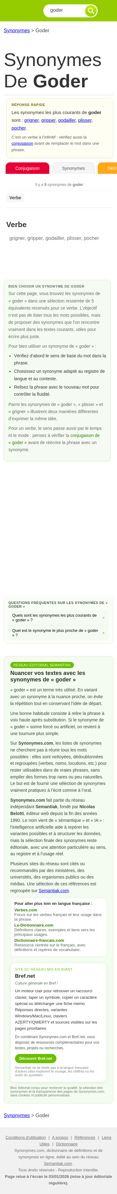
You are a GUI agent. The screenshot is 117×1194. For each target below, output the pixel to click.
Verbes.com (25, 910)
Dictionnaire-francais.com (39, 940)
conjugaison (22, 143)
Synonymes (17, 30)
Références (85, 1137)
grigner (31, 120)
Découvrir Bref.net (35, 1058)
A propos (60, 1137)
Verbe (15, 197)
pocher (19, 127)
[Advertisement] (58, 528)
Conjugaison (27, 168)
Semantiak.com (54, 890)
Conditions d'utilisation (26, 1137)
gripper (48, 120)
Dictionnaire (67, 1144)
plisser (85, 120)
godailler (67, 120)
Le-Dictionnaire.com (33, 925)
